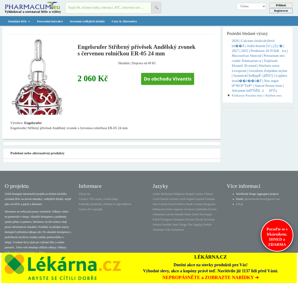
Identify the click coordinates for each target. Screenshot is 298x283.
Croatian (198, 204)
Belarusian (167, 193)
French (172, 204)
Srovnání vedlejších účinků (87, 21)
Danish (164, 199)
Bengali (189, 193)
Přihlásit (281, 5)
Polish (156, 219)
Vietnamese (177, 229)
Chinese (208, 193)
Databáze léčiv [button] (19, 21)
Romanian (179, 219)
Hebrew (180, 204)
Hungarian (209, 204)
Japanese (178, 209)
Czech (156, 199)
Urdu (167, 229)
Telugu (183, 224)
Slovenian (209, 219)
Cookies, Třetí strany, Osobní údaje (98, 199)
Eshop (239, 204)
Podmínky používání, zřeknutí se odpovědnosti (105, 204)
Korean (212, 209)
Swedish (167, 224)
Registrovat (281, 10)
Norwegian (206, 214)
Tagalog (197, 224)
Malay (187, 214)
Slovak (199, 219)
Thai (190, 224)
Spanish (199, 199)
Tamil (175, 224)
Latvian (170, 214)
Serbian (157, 224)
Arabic (156, 193)
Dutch (195, 214)
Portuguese (166, 219)
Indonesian (159, 209)
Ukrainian (158, 229)
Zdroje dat (84, 193)
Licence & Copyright (90, 209)
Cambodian (201, 209)
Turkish (207, 224)
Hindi (189, 204)
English (190, 199)
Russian (190, 219)
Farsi (155, 204)
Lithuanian (159, 214)
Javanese (189, 209)
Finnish (163, 204)
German (173, 199)
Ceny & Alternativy (124, 21)
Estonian (210, 199)
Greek (182, 199)
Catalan (199, 193)
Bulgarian (179, 193)
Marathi (179, 214)
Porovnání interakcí (50, 21)
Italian (169, 209)
